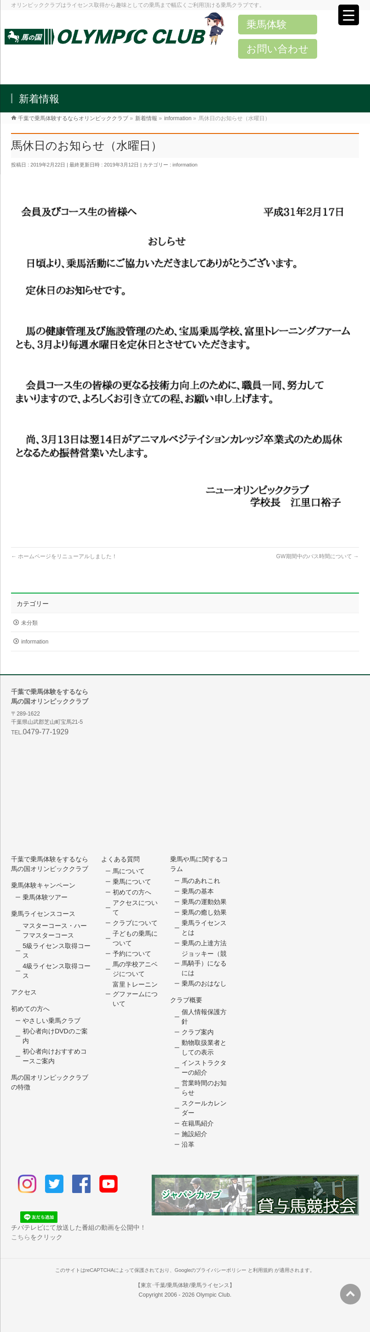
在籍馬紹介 (198, 1123)
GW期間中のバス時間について (317, 556)
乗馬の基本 (198, 891)
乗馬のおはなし (204, 983)
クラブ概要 (186, 1000)
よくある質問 (120, 859)
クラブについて (135, 923)
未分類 (29, 623)
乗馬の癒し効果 (204, 912)
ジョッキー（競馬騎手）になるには (204, 963)
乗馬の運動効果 (204, 901)
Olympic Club (213, 1295)
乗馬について (132, 881)
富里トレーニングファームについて (135, 994)
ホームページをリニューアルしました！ (64, 556)
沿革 (188, 1144)
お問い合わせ (277, 49)
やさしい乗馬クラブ (51, 1020)
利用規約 (263, 1270)
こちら (20, 1237)
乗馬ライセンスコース (43, 913)
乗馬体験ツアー (45, 897)
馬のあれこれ (201, 880)
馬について (129, 871)
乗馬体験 (266, 24)
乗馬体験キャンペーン (43, 885)
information (184, 164)
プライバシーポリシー (221, 1270)
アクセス (24, 992)
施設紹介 (194, 1134)
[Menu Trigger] (348, 15)
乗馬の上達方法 (204, 943)
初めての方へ (30, 1008)
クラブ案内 (198, 1032)
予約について (132, 953)
